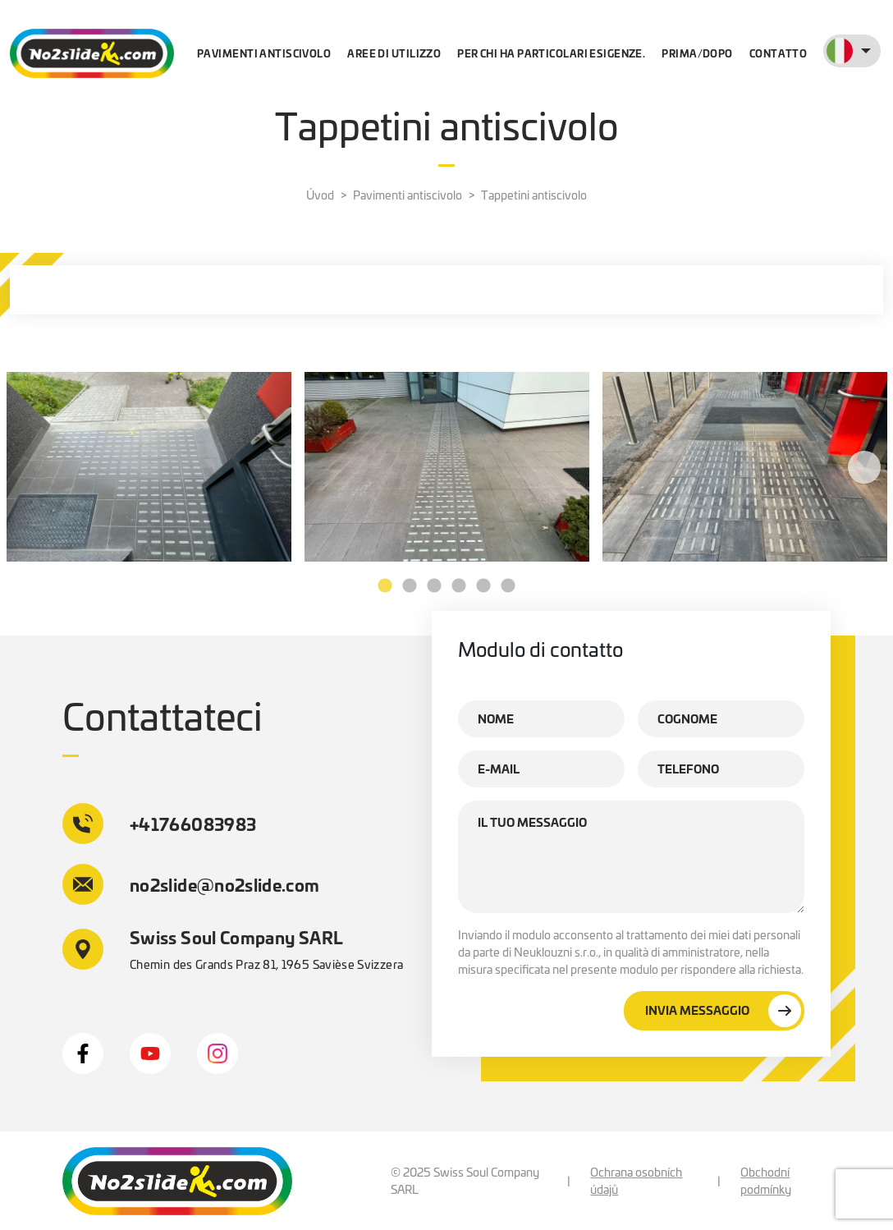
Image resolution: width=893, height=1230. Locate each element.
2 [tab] (409, 586)
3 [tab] (434, 586)
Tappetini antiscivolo (534, 194)
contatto (778, 53)
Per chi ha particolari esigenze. (551, 53)
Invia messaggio (723, 1010)
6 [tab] (508, 586)
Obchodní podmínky (765, 1180)
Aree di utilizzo (394, 53)
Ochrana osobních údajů (636, 1180)
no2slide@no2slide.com (191, 884)
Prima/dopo (697, 53)
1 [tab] (385, 586)
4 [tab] (459, 586)
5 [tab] (483, 586)
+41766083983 (159, 823)
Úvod (320, 194)
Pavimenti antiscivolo (264, 53)
